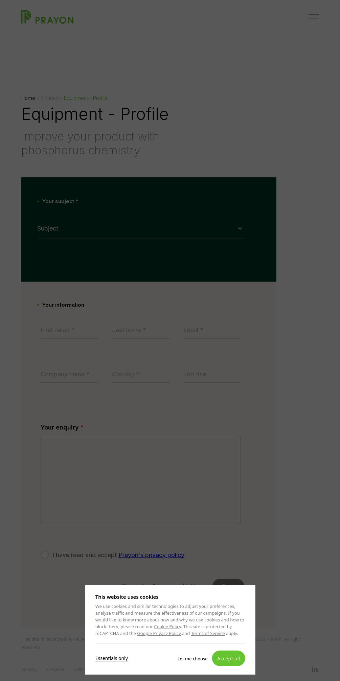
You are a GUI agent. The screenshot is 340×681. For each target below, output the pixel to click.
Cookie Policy (167, 626)
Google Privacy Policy (159, 633)
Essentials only (111, 658)
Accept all (228, 658)
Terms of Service (208, 633)
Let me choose (192, 658)
